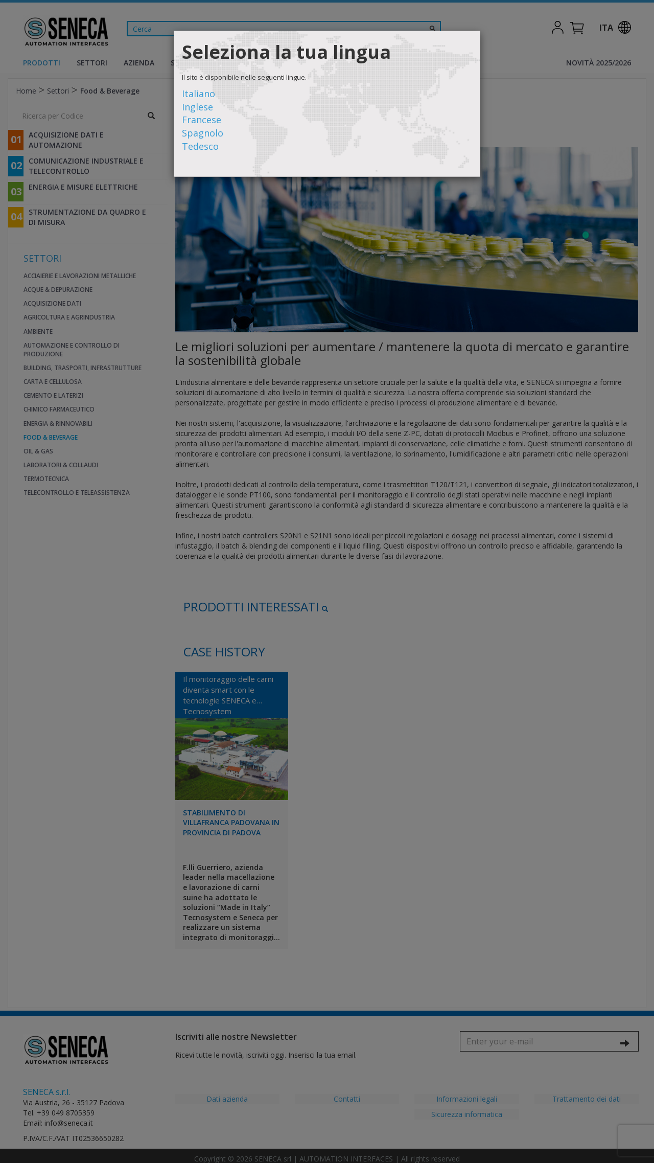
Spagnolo (202, 133)
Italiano (198, 93)
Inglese (197, 107)
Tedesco (200, 146)
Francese (201, 119)
